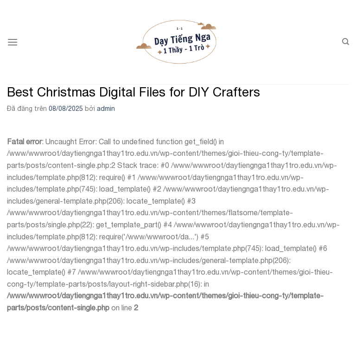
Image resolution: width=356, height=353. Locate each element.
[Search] (345, 42)
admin (106, 108)
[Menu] (12, 42)
